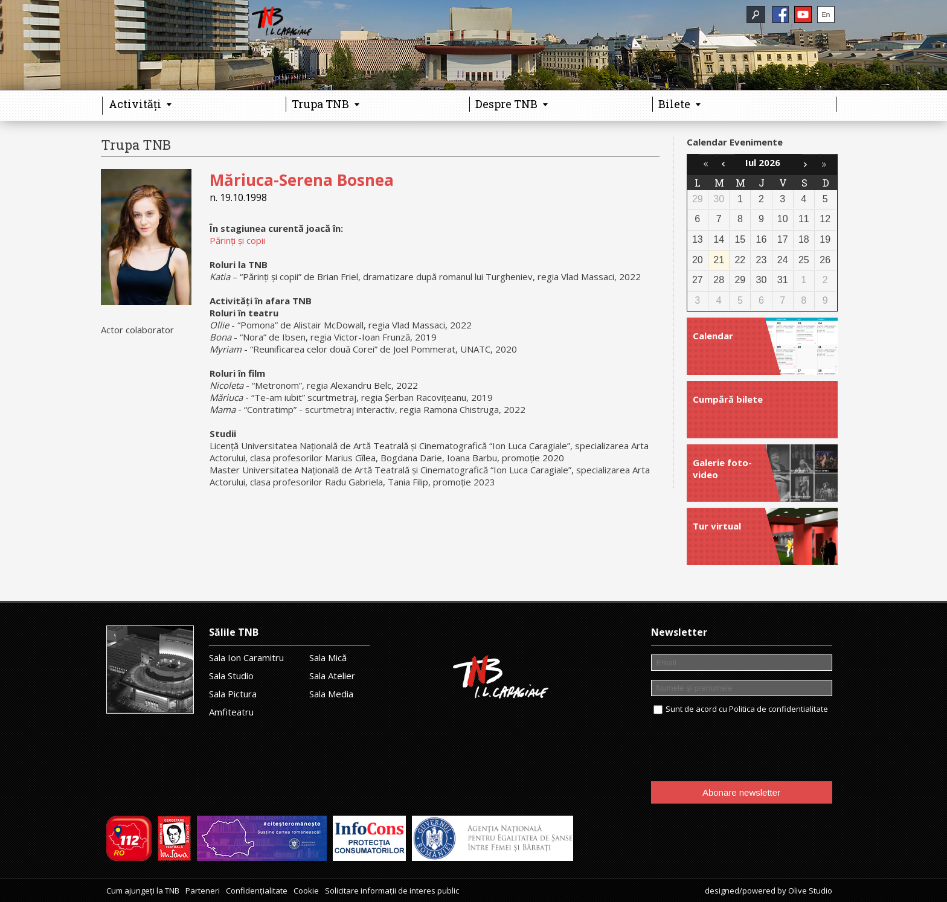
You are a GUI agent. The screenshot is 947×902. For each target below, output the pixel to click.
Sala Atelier (332, 676)
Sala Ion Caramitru (246, 657)
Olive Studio (810, 890)
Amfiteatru (231, 712)
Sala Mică (328, 657)
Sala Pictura (233, 694)
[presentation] (743, 748)
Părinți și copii (237, 240)
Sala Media (331, 694)
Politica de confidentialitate (778, 708)
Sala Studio (231, 676)
